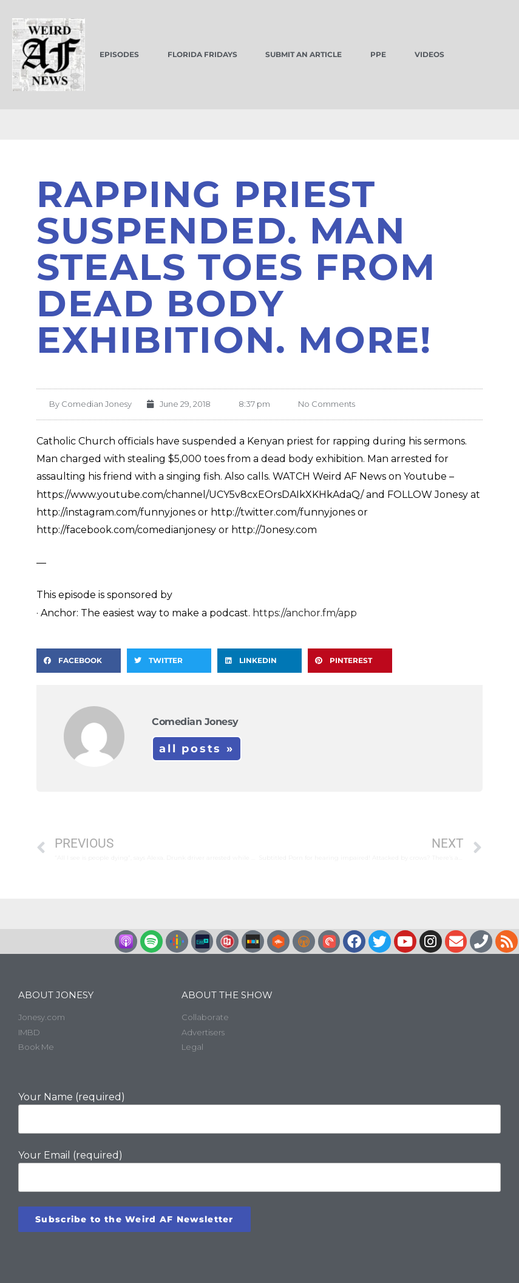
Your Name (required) (259, 1112)
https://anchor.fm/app (305, 613)
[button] (78, 660)
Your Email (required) (259, 1170)
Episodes (119, 54)
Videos (429, 54)
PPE (378, 54)
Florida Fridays (202, 54)
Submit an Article (303, 54)
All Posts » (196, 748)
